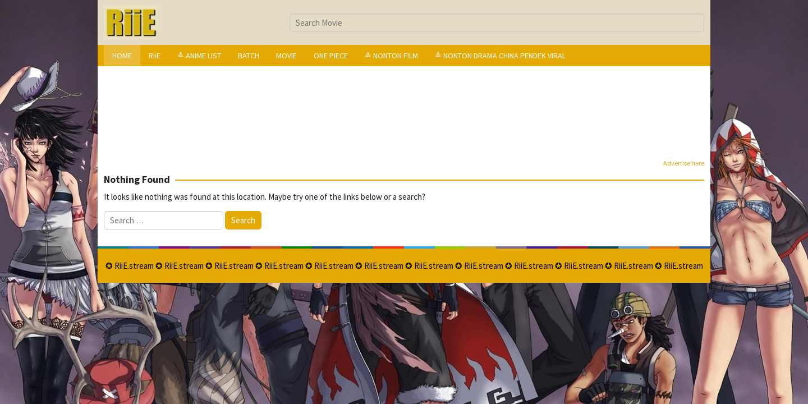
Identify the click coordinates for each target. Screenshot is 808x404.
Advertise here (683, 163)
